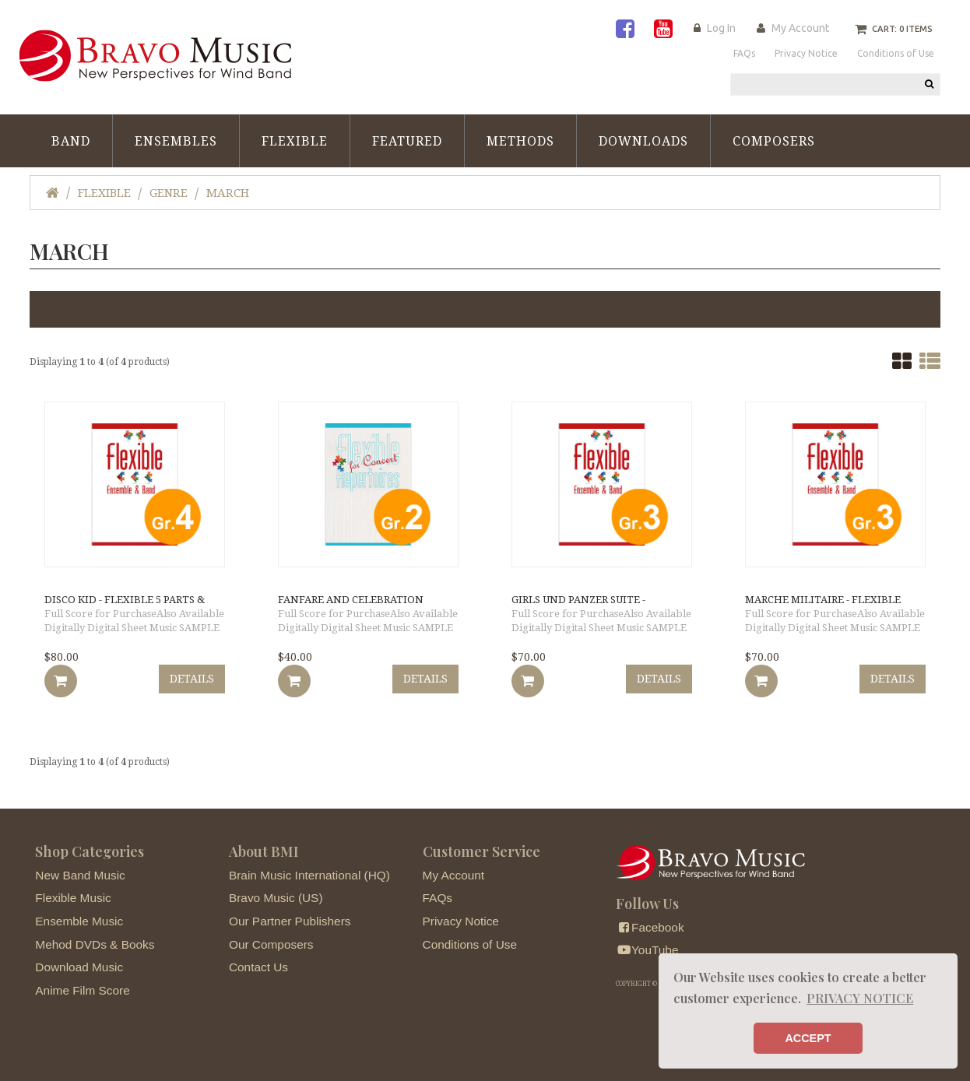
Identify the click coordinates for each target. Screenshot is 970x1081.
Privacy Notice (461, 921)
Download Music (79, 967)
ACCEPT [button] (808, 1038)
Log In (721, 28)
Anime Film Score (82, 990)
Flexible (295, 141)
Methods (520, 141)
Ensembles (176, 141)
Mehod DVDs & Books (94, 944)
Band (70, 141)
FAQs (437, 897)
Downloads (643, 141)
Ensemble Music (79, 921)
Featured (407, 141)
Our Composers (271, 944)
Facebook (650, 927)
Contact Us (258, 967)
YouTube (647, 949)
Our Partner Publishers (290, 921)
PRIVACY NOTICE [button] (860, 998)
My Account (800, 28)
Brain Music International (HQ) (309, 875)
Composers (774, 141)
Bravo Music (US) (276, 897)
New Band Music (80, 875)
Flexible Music (73, 897)
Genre (168, 193)
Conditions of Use (470, 944)
